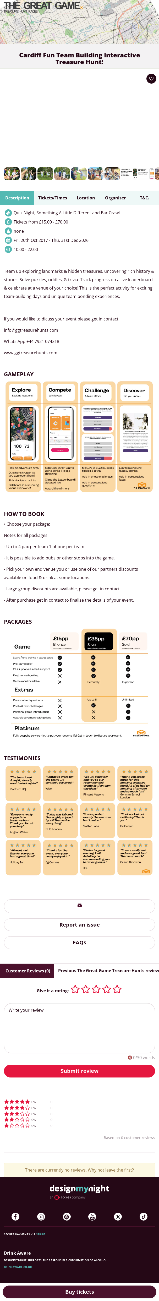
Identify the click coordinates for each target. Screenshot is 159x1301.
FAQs (79, 942)
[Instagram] (41, 1217)
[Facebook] (15, 1217)
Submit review (79, 1070)
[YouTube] (92, 1217)
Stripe (40, 1234)
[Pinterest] (67, 1217)
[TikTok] (143, 1217)
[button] (79, 1102)
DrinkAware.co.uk (18, 1267)
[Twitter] (118, 1217)
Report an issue (79, 924)
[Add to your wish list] (151, 79)
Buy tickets (79, 1291)
